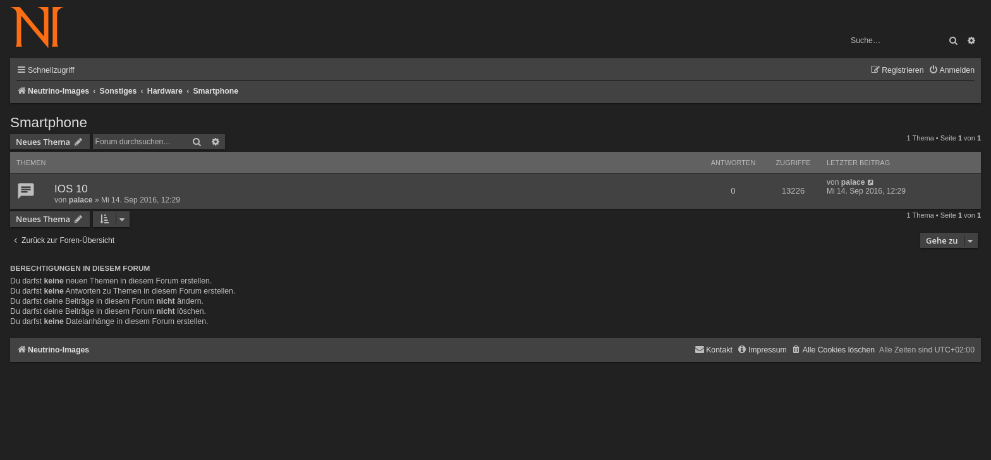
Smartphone (48, 122)
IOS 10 (71, 189)
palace (81, 200)
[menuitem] (951, 70)
